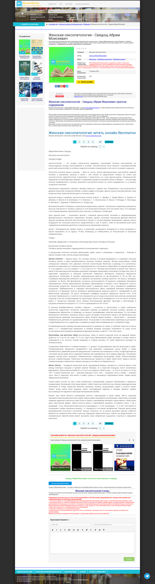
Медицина (92, 59)
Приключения (53, 14)
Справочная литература (111, 19)
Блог (60, 4)
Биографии (68, 4)
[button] (52, 530)
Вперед (109, 142)
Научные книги (72, 17)
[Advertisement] (31, 139)
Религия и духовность (92, 17)
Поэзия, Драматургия (128, 14)
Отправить (129, 559)
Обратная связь (70, 572)
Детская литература (91, 14)
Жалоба (59, 96)
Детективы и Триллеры (56, 17)
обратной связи (83, 579)
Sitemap (83, 572)
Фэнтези (33, 19)
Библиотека (52, 4)
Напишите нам (78, 96)
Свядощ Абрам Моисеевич (98, 56)
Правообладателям (24, 572)
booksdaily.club (30, 3)
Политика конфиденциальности (48, 572)
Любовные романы (36, 14)
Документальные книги (74, 19)
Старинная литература (110, 17)
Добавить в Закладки (28, 24)
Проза (51, 19)
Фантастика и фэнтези (37, 17)
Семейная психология (104, 59)
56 (100, 142)
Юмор (87, 19)
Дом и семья (107, 14)
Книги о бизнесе (72, 14)
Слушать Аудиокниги (82, 4)
